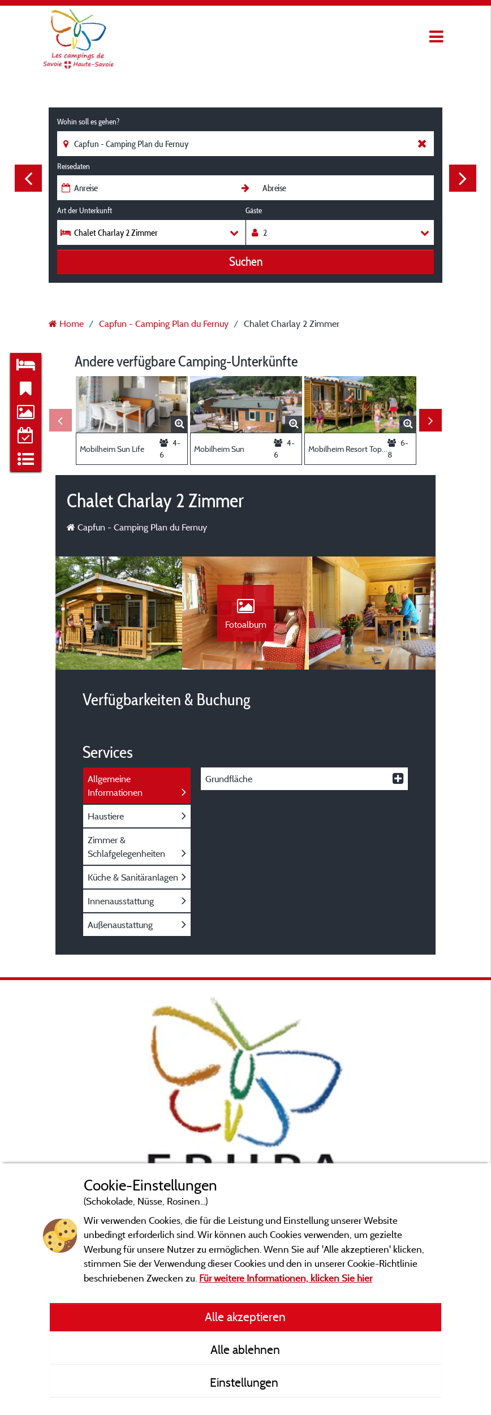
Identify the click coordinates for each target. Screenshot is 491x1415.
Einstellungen (245, 1382)
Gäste (254, 210)
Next (462, 178)
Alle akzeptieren (245, 1316)
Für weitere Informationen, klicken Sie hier (285, 1278)
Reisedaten (73, 166)
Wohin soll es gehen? (88, 122)
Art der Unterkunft (84, 210)
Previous (28, 178)
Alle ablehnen (245, 1349)
